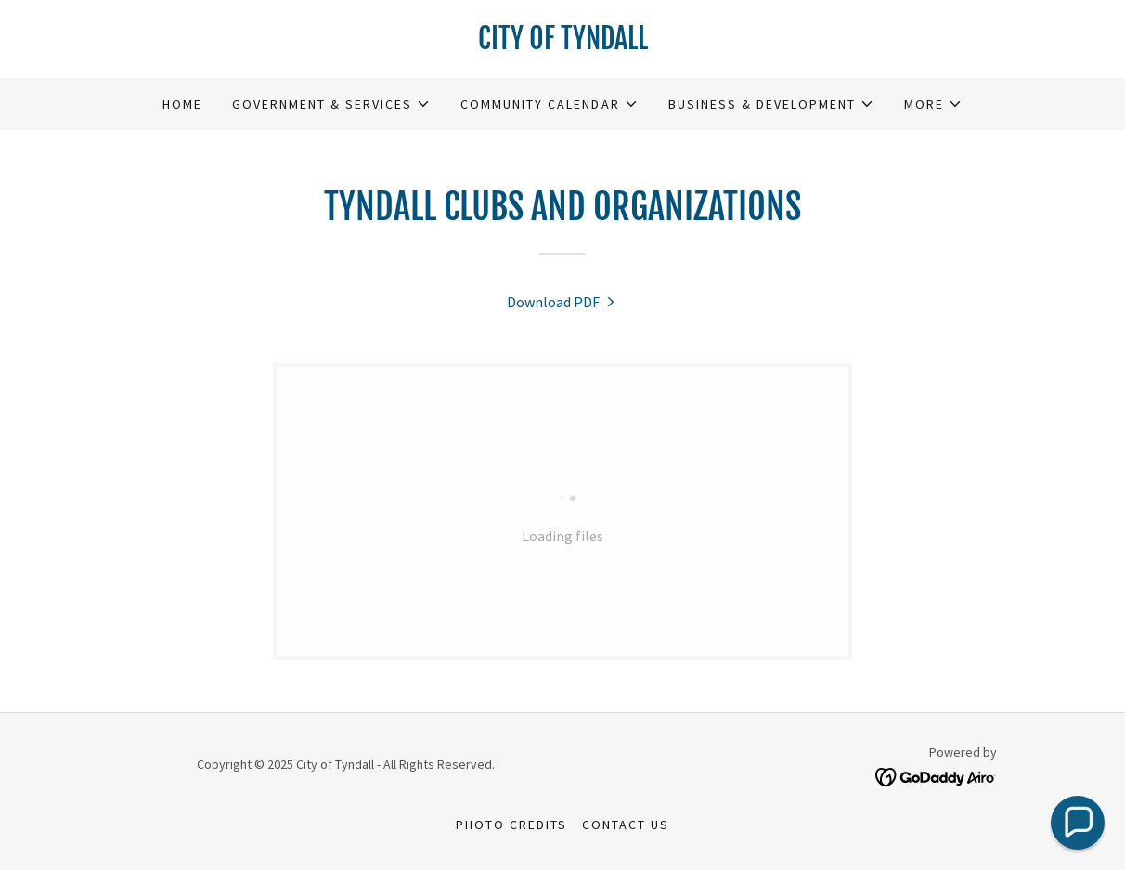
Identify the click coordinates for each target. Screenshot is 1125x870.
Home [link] (182, 104)
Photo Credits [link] (511, 824)
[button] (331, 104)
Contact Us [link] (625, 824)
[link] (562, 43)
